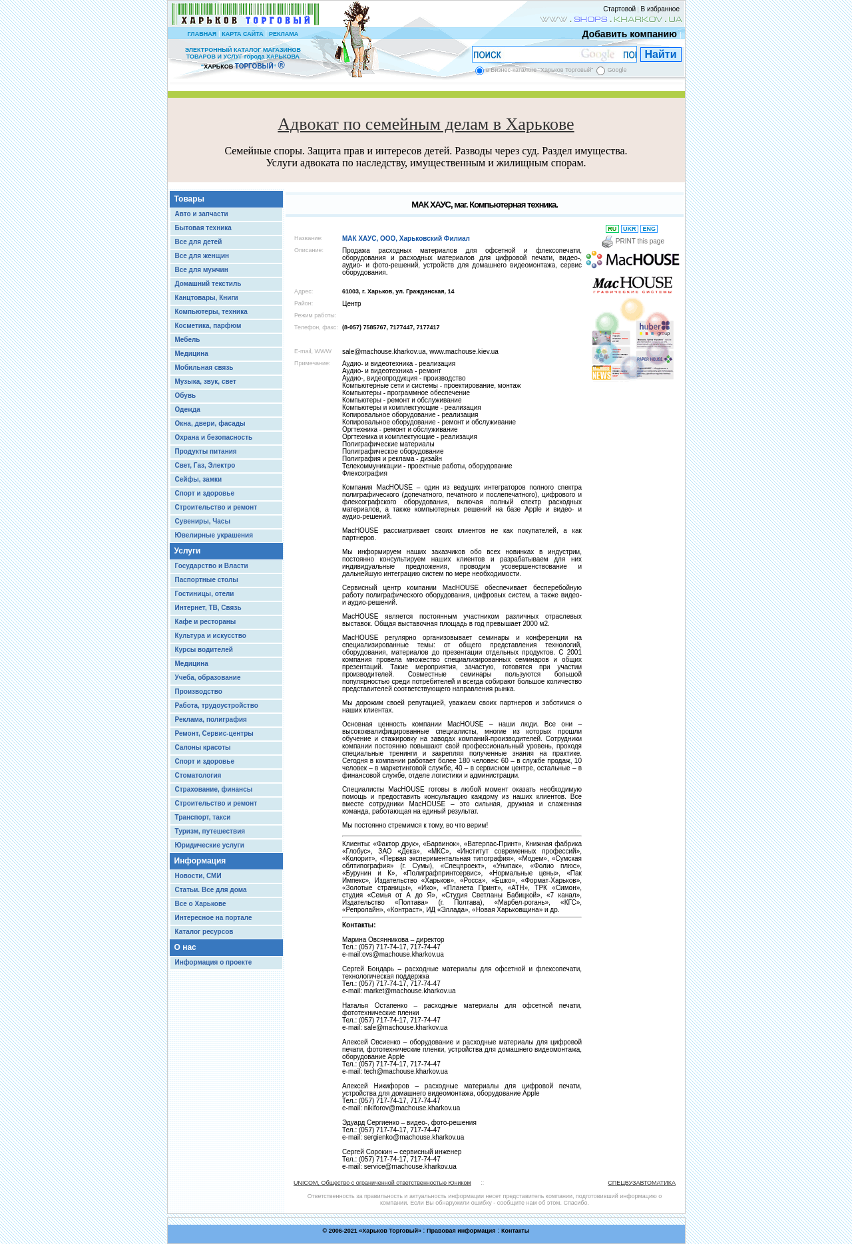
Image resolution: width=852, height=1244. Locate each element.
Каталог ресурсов (204, 931)
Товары (189, 199)
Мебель (187, 339)
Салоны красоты (203, 747)
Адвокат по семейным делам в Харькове (426, 124)
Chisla (442, 1237)
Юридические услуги (209, 845)
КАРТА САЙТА (242, 34)
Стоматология (198, 775)
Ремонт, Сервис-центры (214, 733)
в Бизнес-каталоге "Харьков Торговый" (539, 70)
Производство (198, 691)
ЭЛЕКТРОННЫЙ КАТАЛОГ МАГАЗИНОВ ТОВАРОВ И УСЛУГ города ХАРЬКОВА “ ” (243, 58)
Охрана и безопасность (214, 437)
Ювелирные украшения (214, 535)
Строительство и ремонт (216, 507)
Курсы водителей (204, 649)
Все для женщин (202, 255)
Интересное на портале (213, 917)
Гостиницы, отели (204, 593)
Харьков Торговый (390, 1230)
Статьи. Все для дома (211, 889)
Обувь (185, 395)
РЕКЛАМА (283, 34)
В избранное (660, 9)
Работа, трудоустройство (216, 705)
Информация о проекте (213, 962)
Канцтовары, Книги (206, 297)
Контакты (515, 1230)
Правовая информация (461, 1230)
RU (612, 229)
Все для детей (198, 241)
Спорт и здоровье (204, 493)
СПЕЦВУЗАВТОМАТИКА (642, 1182)
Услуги (187, 550)
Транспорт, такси (203, 817)
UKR (630, 229)
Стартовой (619, 9)
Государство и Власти (211, 565)
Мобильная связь (204, 367)
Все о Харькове (200, 903)
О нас (185, 947)
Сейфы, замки (198, 479)
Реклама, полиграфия (211, 719)
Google (616, 70)
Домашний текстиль (208, 283)
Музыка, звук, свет (205, 381)
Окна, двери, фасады (210, 423)
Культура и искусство (210, 635)
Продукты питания (206, 451)
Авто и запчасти (201, 214)
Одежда (187, 409)
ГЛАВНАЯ (201, 34)
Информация (200, 860)
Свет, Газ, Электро (205, 465)
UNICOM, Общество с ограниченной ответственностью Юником (382, 1182)
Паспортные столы (206, 579)
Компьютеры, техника (211, 311)
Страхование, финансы (214, 789)
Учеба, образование (208, 677)
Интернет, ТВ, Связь (208, 607)
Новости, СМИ (198, 875)
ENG (649, 229)
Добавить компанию (626, 34)
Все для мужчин (201, 269)
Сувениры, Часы (202, 521)
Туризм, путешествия (210, 831)
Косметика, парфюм (208, 325)
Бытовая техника (203, 228)
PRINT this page (632, 241)
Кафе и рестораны (205, 621)
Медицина (191, 353)
